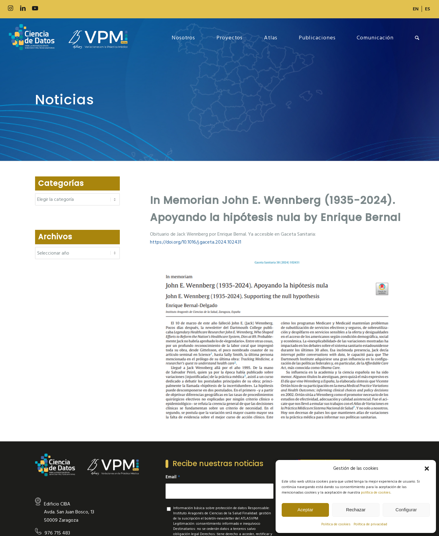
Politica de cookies (336, 524)
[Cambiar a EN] (416, 9)
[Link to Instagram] (10, 8)
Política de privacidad (370, 524)
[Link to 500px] (47, 8)
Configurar (406, 509)
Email (173, 477)
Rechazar (356, 509)
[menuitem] (416, 9)
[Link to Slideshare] (59, 8)
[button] (427, 468)
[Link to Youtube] (35, 8)
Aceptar (305, 509)
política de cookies (376, 492)
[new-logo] (68, 38)
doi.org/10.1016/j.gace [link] (195, 242)
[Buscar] (417, 38)
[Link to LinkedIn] (22, 8)
